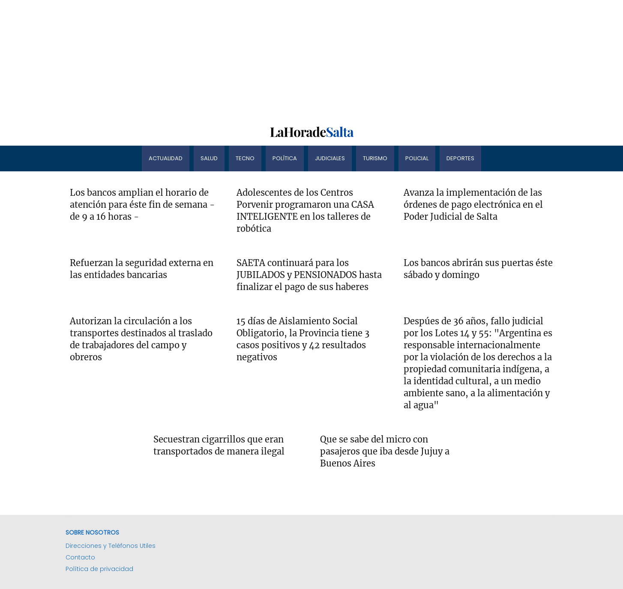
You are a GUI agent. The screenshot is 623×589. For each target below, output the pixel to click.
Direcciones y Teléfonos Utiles (111, 545)
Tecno (245, 158)
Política (285, 158)
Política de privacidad (99, 569)
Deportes (460, 158)
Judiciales (330, 158)
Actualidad (166, 158)
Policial (416, 158)
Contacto (80, 557)
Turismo (375, 158)
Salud (209, 158)
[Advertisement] (257, 60)
